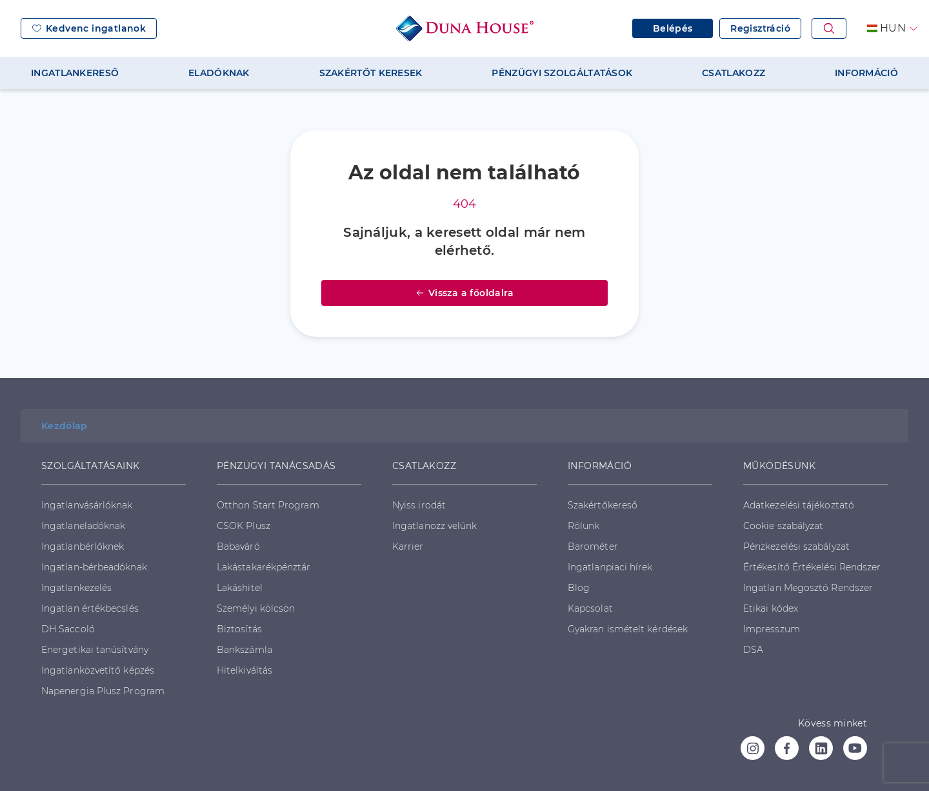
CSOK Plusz (243, 526)
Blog (579, 588)
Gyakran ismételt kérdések (628, 629)
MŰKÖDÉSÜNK (779, 466)
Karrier (408, 546)
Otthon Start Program (268, 505)
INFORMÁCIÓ (866, 73)
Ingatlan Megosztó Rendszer (808, 588)
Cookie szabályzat (783, 526)
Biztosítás (239, 629)
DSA (753, 650)
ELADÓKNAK (219, 73)
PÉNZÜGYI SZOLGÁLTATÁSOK (562, 73)
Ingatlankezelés (76, 588)
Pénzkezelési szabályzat (796, 546)
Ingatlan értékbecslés (90, 608)
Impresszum (771, 629)
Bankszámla (244, 650)
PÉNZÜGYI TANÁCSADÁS (276, 466)
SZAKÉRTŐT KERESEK (371, 73)
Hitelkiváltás (244, 670)
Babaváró (238, 546)
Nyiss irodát (419, 505)
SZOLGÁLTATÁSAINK (90, 466)
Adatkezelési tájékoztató (798, 505)
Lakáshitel (240, 588)
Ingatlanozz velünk (434, 526)
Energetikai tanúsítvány (94, 650)
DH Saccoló (68, 629)
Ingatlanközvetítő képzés (97, 670)
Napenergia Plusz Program (103, 691)
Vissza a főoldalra (464, 293)
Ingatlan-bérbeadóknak (94, 567)
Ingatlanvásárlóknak (87, 505)
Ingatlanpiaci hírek (610, 567)
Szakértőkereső (602, 505)
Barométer (593, 546)
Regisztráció (760, 28)
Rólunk (583, 526)
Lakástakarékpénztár (264, 567)
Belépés (673, 28)
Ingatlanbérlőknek (82, 546)
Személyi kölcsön (256, 608)
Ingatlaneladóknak (83, 526)
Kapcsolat (590, 608)
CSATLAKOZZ (733, 73)
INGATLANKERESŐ (75, 73)
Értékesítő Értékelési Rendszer (812, 567)
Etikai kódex (770, 608)
